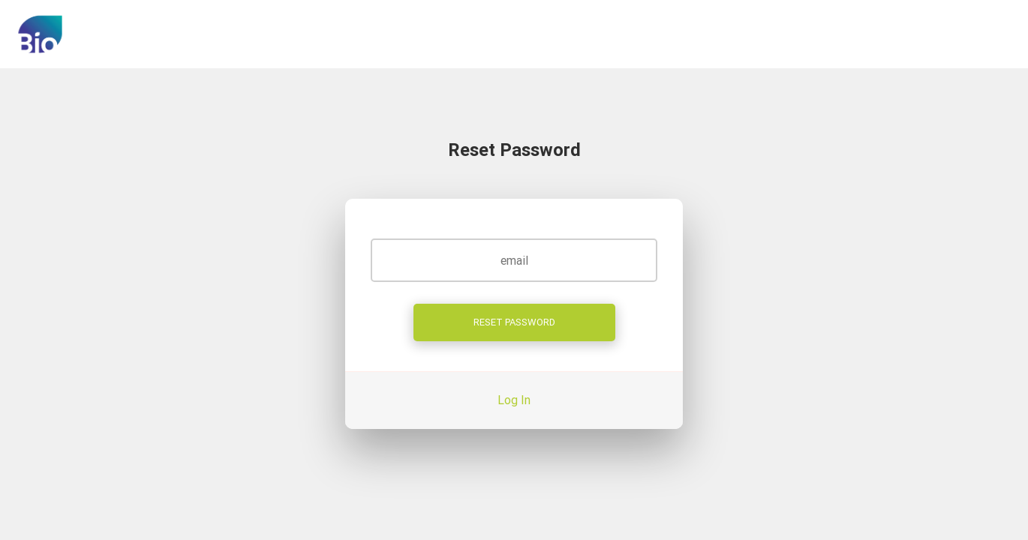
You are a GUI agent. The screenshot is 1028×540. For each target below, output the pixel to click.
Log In (514, 399)
